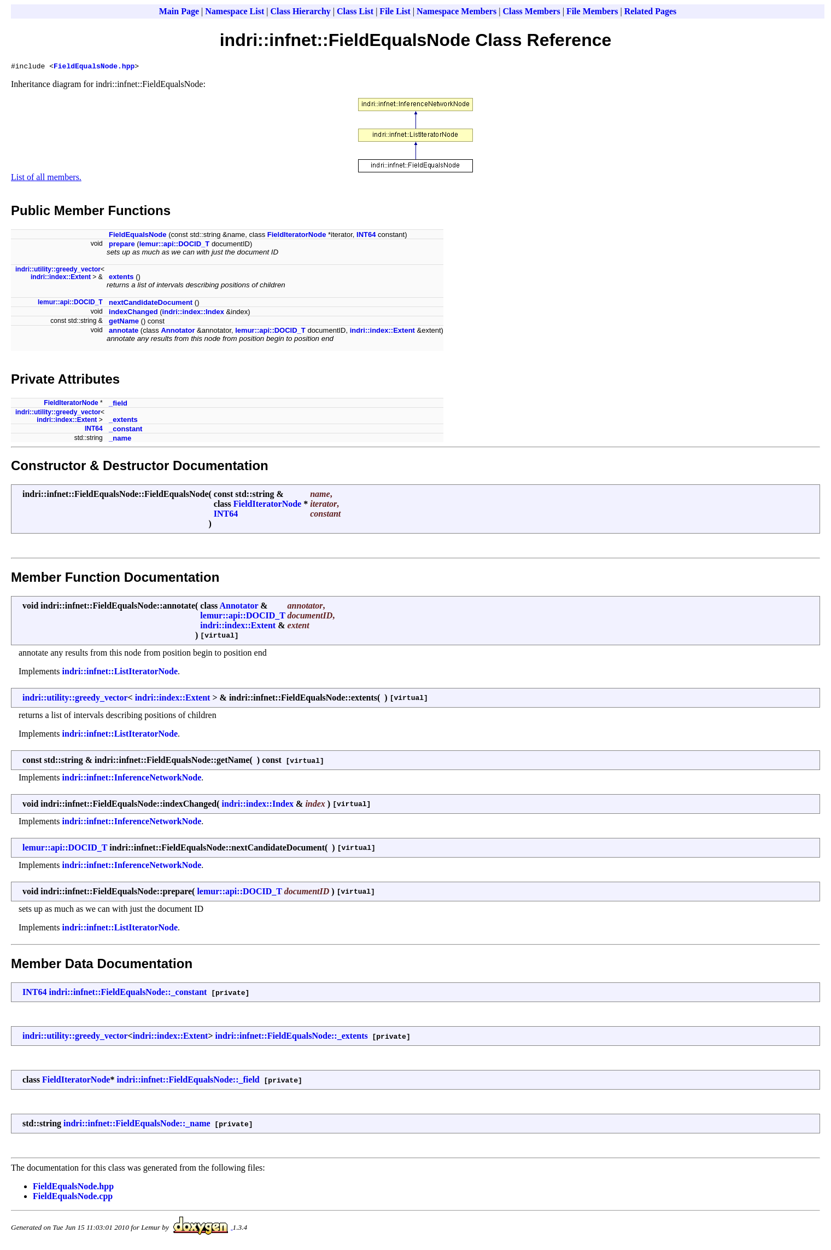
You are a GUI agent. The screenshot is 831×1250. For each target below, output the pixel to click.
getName (124, 323)
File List (394, 11)
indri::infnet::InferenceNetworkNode (132, 779)
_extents (123, 421)
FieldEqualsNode (137, 236)
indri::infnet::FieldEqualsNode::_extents (291, 1037)
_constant (125, 430)
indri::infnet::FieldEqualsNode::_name (136, 1125)
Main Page (179, 11)
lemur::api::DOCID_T (174, 245)
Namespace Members (456, 11)
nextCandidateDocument (150, 304)
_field (118, 405)
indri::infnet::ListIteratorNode (120, 673)
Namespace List (234, 11)
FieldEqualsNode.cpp (73, 1197)
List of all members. (46, 178)
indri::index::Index (193, 313)
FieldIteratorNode (296, 236)
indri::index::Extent (61, 278)
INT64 (366, 236)
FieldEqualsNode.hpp (94, 67)
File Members (592, 11)
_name (120, 440)
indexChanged (133, 313)
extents (121, 278)
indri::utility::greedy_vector (58, 271)
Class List (355, 11)
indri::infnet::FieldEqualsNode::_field (187, 1081)
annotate (123, 332)
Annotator (178, 332)
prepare (122, 245)
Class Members (531, 11)
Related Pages (650, 11)
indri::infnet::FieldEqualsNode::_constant (128, 993)
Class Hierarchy (300, 11)
